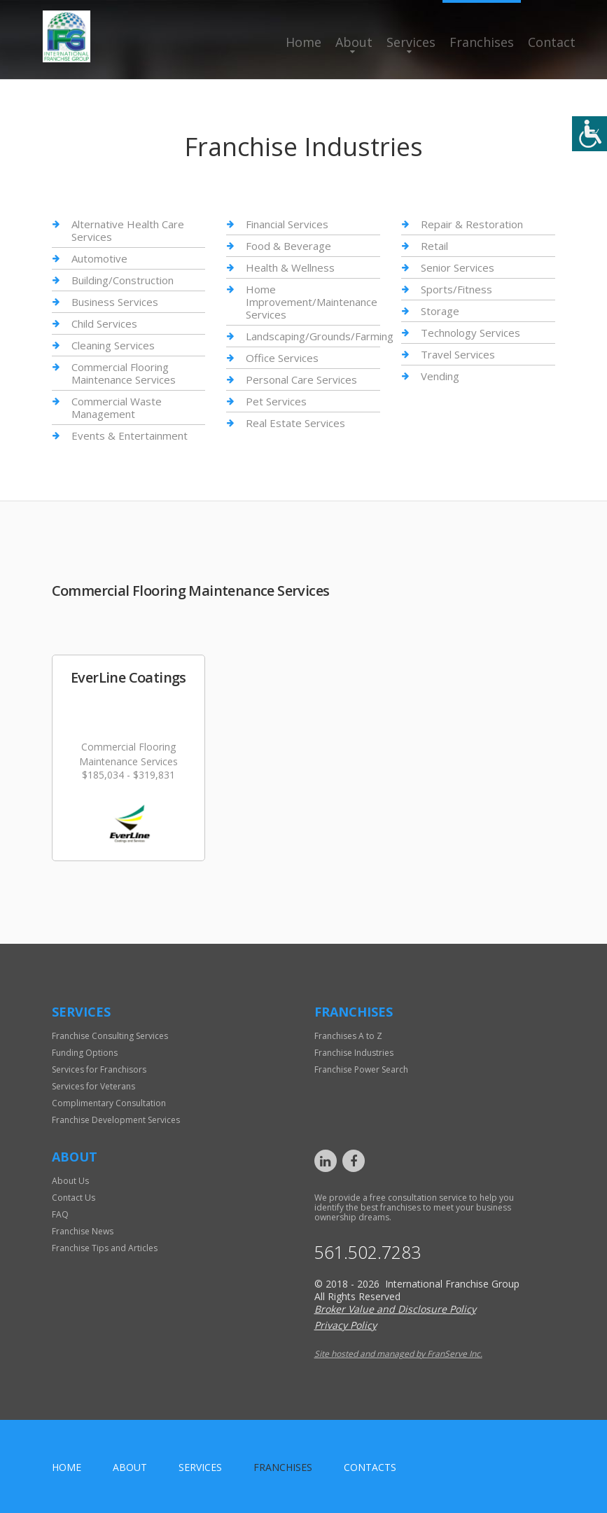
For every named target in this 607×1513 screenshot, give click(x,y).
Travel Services (458, 354)
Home (303, 42)
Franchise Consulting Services (110, 1036)
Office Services (282, 358)
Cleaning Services (113, 345)
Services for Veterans (93, 1086)
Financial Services (287, 224)
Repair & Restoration (472, 224)
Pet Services (276, 401)
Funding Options (85, 1053)
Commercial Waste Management (116, 407)
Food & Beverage (288, 246)
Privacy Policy (345, 1325)
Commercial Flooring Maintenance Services (123, 373)
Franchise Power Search (361, 1069)
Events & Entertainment (129, 435)
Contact (551, 42)
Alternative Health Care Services (127, 231)
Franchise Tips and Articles (105, 1248)
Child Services (104, 323)
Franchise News (82, 1231)
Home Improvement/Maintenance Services (311, 301)
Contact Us (73, 1198)
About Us (70, 1181)
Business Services (114, 302)
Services (410, 42)
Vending (440, 376)
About (353, 42)
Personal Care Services (301, 379)
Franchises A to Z (348, 1036)
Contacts (370, 1467)
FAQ (60, 1214)
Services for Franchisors (99, 1069)
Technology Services (470, 333)
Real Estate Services (295, 423)
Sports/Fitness (456, 289)
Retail (434, 246)
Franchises (481, 42)
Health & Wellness (290, 267)
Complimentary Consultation (109, 1103)
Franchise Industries (353, 1053)
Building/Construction (122, 280)
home (66, 1467)
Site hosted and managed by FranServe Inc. (398, 1354)
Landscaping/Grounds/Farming (319, 336)
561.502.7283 (367, 1252)
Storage (440, 311)
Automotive (99, 258)
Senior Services (457, 267)
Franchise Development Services (116, 1120)
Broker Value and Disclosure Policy (395, 1309)
